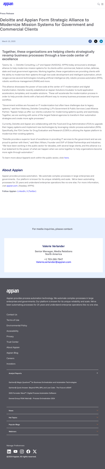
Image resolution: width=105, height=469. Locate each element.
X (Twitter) (31, 191)
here (66, 157)
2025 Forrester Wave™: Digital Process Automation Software (32, 393)
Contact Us (12, 314)
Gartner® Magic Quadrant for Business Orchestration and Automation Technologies (43, 382)
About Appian (13, 347)
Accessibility (12, 331)
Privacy (10, 336)
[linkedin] (101, 41)
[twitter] (95, 41)
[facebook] (90, 41)
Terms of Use (13, 320)
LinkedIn (21, 191)
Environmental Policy (17, 325)
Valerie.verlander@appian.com (53, 262)
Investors (11, 363)
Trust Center (13, 341)
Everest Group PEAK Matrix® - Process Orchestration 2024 (32, 398)
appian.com (12, 185)
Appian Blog (12, 352)
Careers (10, 358)
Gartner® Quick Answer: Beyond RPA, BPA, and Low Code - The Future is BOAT (40, 387)
